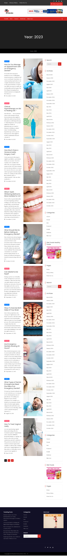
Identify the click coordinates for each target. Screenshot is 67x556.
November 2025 (50, 81)
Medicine (22, 19)
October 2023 (50, 136)
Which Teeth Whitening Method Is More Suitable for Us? (12, 194)
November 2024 (51, 101)
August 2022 (50, 174)
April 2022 (49, 187)
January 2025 (50, 94)
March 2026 (49, 75)
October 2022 (50, 168)
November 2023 (51, 132)
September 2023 (51, 139)
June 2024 (49, 110)
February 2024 (50, 123)
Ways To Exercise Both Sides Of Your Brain (12, 309)
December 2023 (50, 129)
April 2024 (49, 116)
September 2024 (51, 104)
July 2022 (49, 177)
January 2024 (50, 126)
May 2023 (49, 148)
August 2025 (50, 85)
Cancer (16, 19)
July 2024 (49, 107)
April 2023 (49, 152)
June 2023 (49, 145)
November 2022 (51, 164)
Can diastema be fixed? (11, 273)
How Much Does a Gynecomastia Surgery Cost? (11, 153)
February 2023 (50, 158)
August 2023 (50, 142)
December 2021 (50, 200)
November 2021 (50, 203)
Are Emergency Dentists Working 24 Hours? (11, 347)
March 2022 (49, 190)
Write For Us (23, 3)
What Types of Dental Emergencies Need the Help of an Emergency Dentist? (12, 386)
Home (6, 3)
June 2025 (49, 88)
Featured (49, 226)
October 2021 (50, 206)
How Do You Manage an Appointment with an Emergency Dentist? (12, 68)
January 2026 (50, 78)
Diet (11, 19)
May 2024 (49, 113)
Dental (7, 189)
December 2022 (50, 161)
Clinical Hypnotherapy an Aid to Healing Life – (12, 109)
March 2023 (49, 155)
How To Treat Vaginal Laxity (12, 426)
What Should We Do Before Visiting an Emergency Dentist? (12, 232)
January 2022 (50, 196)
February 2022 (50, 193)
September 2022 (51, 171)
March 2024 (50, 120)
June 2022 (49, 180)
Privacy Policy (14, 3)
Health (6, 19)
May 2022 (49, 184)
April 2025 (49, 91)
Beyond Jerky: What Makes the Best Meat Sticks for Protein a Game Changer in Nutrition (11, 533)
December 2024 (51, 97)
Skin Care (30, 19)
